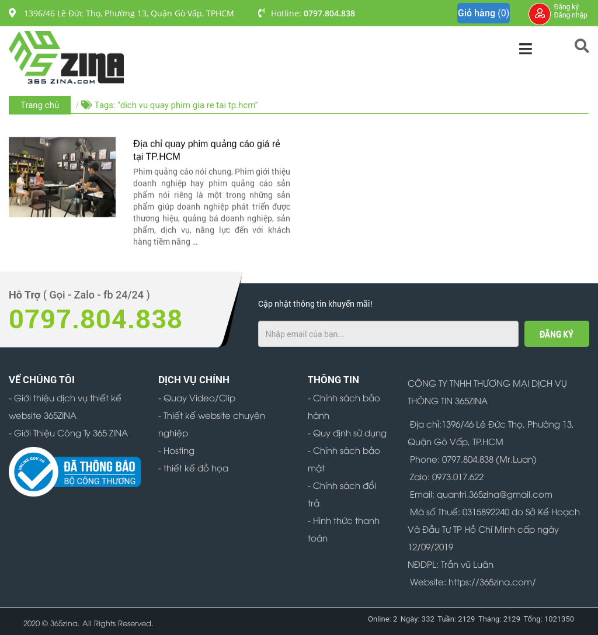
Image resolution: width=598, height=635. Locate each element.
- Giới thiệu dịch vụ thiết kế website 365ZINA (65, 406)
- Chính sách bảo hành (344, 406)
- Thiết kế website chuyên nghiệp (211, 423)
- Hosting (176, 450)
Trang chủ (39, 105)
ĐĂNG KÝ (556, 334)
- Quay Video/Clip (196, 397)
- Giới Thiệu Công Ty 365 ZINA (68, 432)
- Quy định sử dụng (347, 432)
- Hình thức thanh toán (344, 528)
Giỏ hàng (483, 13)
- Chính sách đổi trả (342, 493)
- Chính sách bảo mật (344, 458)
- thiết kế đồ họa (193, 467)
